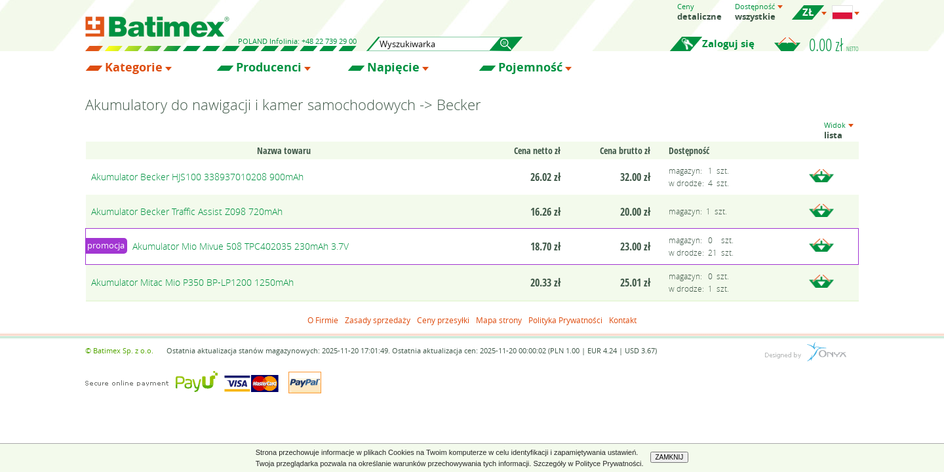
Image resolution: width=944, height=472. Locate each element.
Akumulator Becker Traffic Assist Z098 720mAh (187, 211)
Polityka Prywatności (565, 320)
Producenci (269, 67)
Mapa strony (499, 320)
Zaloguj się (728, 43)
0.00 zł (834, 44)
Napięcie (393, 67)
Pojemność (530, 67)
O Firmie (322, 320)
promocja (106, 245)
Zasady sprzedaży (377, 320)
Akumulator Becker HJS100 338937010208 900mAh (197, 176)
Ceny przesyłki (443, 320)
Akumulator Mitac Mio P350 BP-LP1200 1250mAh (192, 282)
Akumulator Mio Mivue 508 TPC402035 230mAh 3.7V (240, 246)
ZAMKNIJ (670, 457)
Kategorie (134, 67)
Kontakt (623, 320)
